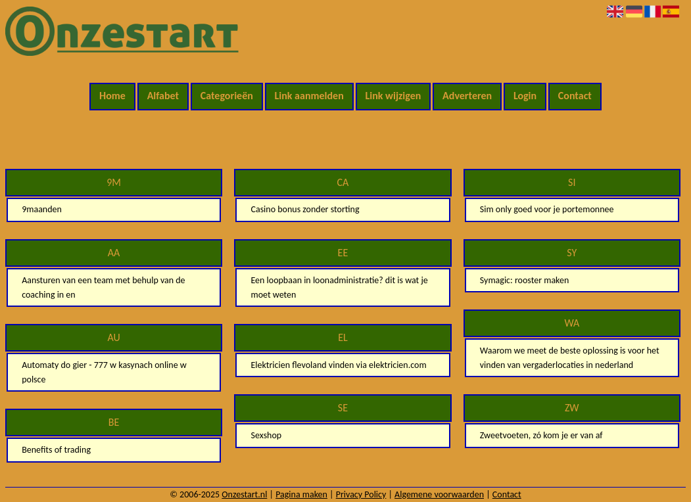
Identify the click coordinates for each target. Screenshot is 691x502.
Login (524, 95)
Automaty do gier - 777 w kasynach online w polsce (104, 372)
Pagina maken (301, 494)
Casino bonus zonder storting (304, 209)
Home (112, 95)
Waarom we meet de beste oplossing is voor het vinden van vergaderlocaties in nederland (569, 358)
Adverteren (467, 95)
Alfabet (163, 95)
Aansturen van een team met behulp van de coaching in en (103, 287)
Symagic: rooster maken (524, 280)
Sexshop (265, 435)
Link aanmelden (309, 95)
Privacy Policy (361, 494)
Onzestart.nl (244, 494)
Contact (575, 95)
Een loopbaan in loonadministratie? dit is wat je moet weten (338, 287)
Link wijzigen (393, 95)
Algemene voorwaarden (439, 494)
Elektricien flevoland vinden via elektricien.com (338, 365)
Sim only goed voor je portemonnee (547, 209)
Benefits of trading (56, 449)
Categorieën (227, 95)
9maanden (42, 209)
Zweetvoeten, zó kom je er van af (541, 435)
